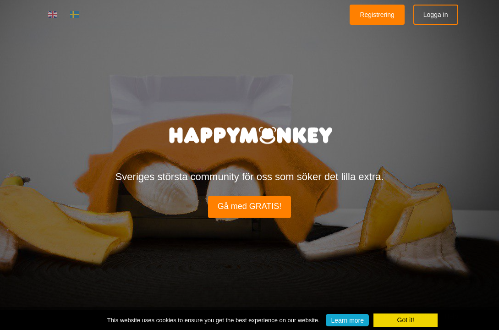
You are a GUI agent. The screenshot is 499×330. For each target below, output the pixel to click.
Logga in (435, 14)
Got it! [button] (405, 320)
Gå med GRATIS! (250, 206)
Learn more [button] (347, 320)
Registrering (377, 14)
